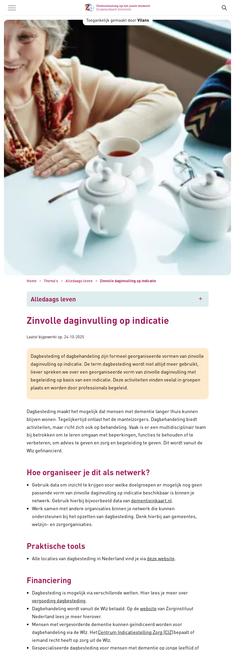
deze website (161, 558)
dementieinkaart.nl (151, 500)
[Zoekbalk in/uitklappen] (224, 7)
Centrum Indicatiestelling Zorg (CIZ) (135, 632)
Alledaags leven (53, 299)
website (148, 608)
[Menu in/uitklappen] (12, 8)
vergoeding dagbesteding (58, 600)
